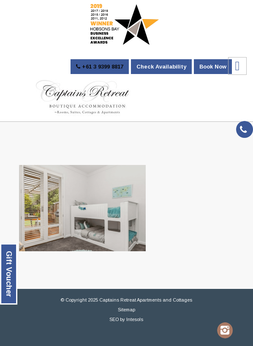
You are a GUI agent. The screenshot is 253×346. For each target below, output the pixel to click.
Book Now (212, 66)
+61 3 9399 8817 (99, 66)
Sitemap (126, 309)
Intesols (134, 319)
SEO (114, 319)
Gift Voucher (9, 274)
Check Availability (161, 66)
